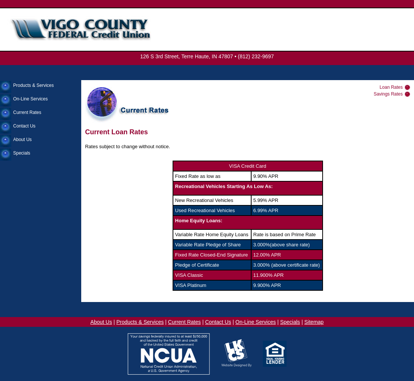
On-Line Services (30, 99)
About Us (22, 139)
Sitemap (313, 322)
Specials (21, 153)
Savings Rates (388, 94)
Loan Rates (391, 87)
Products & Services (33, 85)
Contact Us (24, 126)
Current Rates (27, 112)
